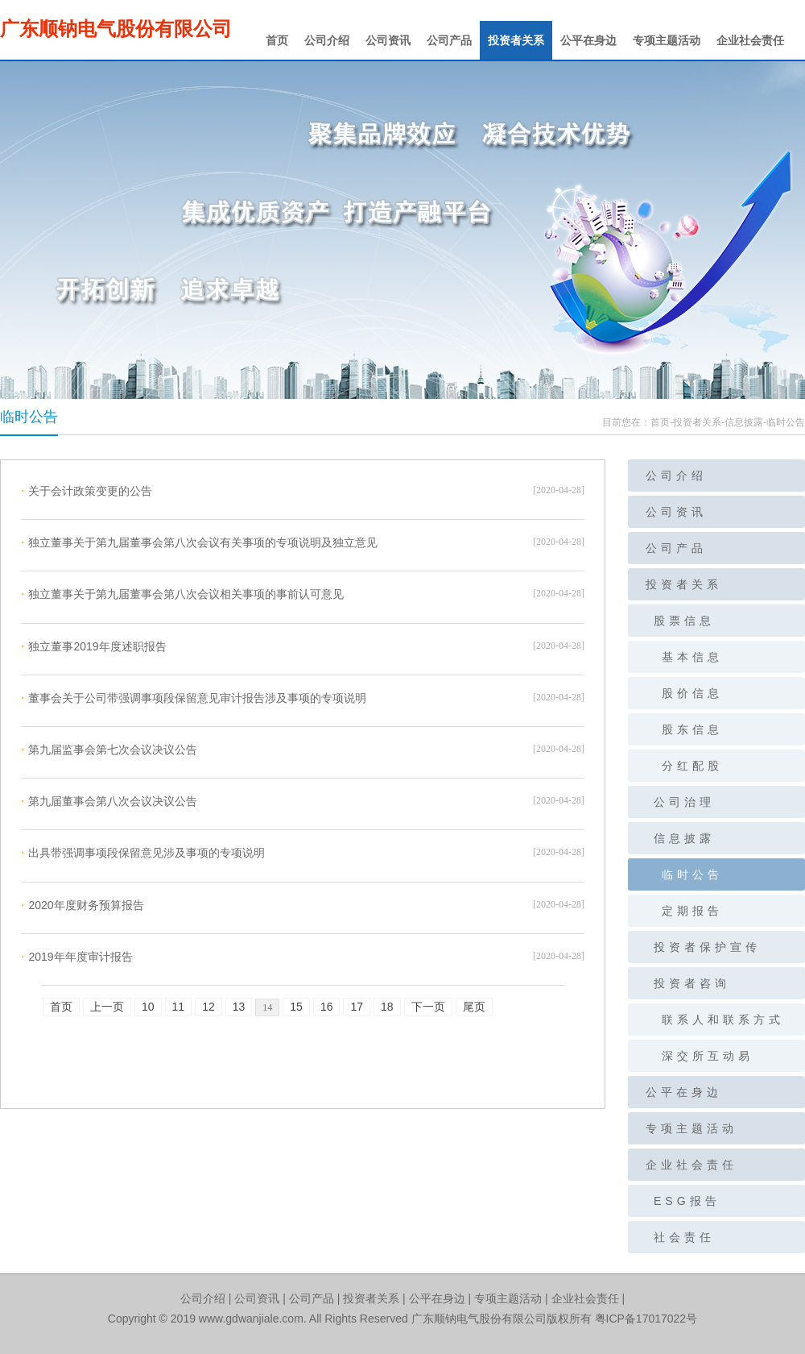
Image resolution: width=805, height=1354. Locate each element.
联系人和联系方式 (723, 1019)
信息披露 (743, 422)
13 (239, 1006)
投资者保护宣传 (707, 947)
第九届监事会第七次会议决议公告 (109, 749)
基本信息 (692, 656)
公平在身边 (588, 40)
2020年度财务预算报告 (82, 905)
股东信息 (692, 729)
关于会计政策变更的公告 (86, 490)
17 (356, 1006)
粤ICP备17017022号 (646, 1318)
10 (148, 1006)
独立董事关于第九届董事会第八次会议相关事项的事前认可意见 (182, 594)
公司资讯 (388, 40)
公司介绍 (326, 40)
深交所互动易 (707, 1055)
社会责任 (684, 1237)
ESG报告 (687, 1200)
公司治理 (684, 801)
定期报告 (692, 910)
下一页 (428, 1006)
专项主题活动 (666, 40)
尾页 (474, 1006)
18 (387, 1006)
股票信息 (684, 620)
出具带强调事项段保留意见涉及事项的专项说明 (143, 852)
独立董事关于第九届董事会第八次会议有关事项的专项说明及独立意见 (199, 542)
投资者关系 (516, 40)
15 (296, 1006)
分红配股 (692, 765)
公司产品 (449, 40)
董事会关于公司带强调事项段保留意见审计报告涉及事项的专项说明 (193, 698)
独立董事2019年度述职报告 (94, 646)
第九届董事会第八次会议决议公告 (109, 801)
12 (208, 1006)
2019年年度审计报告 (77, 956)
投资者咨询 (692, 983)
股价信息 (692, 693)
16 (326, 1006)
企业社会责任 (750, 40)
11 (178, 1006)
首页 (277, 40)
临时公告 (785, 422)
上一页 (107, 1006)
